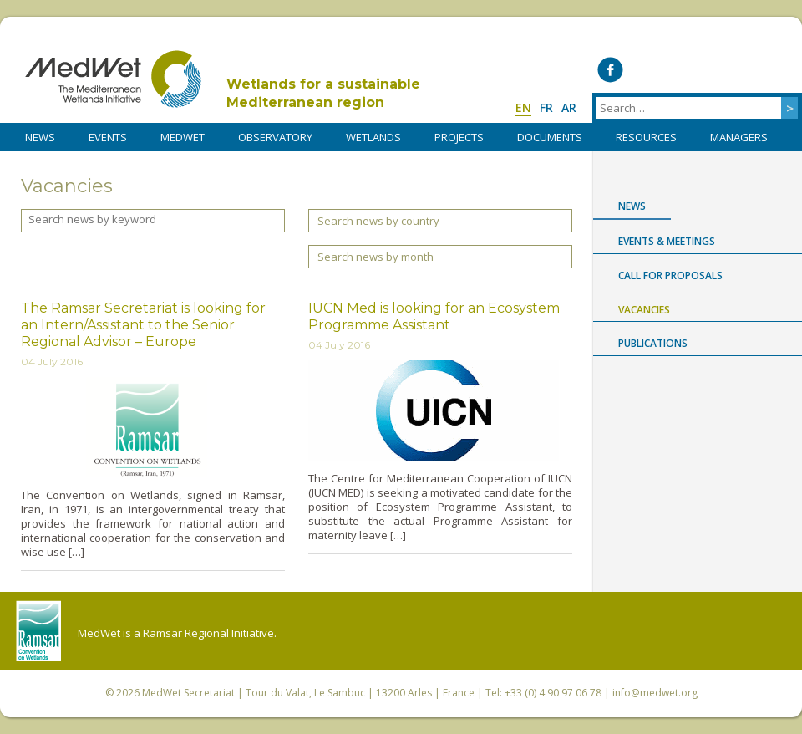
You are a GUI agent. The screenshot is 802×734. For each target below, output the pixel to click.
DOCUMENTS (549, 137)
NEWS (40, 137)
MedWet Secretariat (188, 693)
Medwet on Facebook (610, 70)
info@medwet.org (655, 693)
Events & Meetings (666, 241)
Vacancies (644, 310)
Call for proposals (670, 275)
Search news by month (375, 256)
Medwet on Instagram (747, 70)
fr (546, 107)
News (632, 206)
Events (108, 137)
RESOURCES (646, 137)
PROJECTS (459, 137)
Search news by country (378, 220)
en (523, 107)
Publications (653, 343)
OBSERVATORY (275, 137)
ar (568, 107)
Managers (739, 137)
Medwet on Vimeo (713, 70)
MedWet (113, 79)
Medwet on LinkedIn (679, 70)
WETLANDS (373, 137)
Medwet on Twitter (644, 70)
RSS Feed (781, 70)
